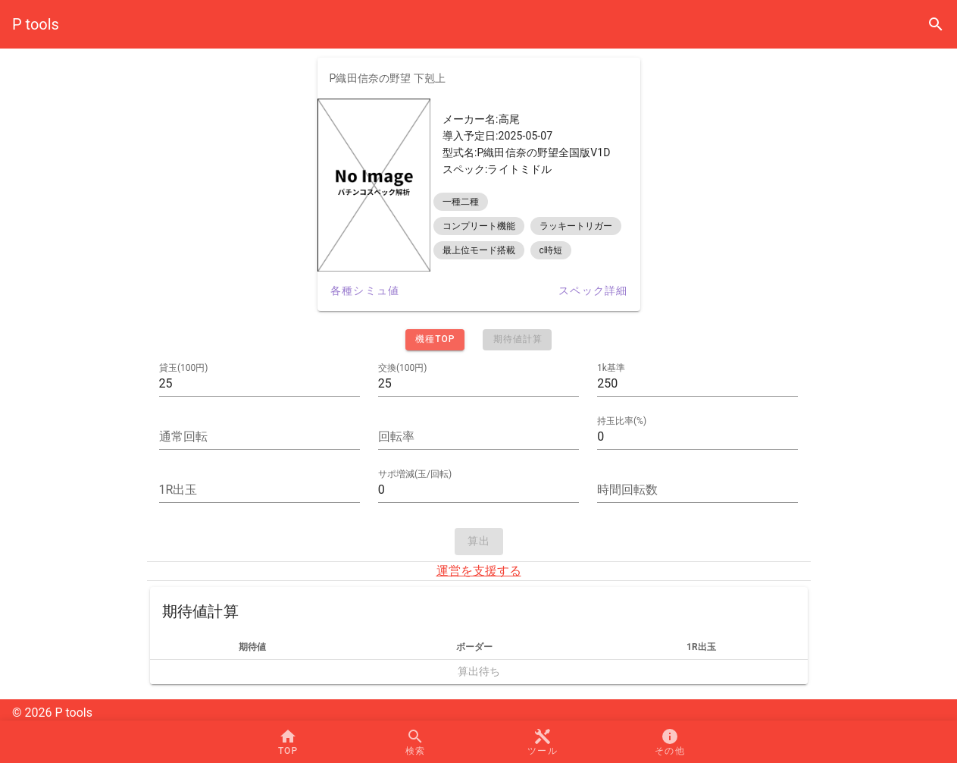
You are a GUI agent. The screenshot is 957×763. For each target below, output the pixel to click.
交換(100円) (402, 368)
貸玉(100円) (183, 368)
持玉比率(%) (621, 421)
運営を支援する (478, 571)
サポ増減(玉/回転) (415, 474)
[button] (542, 742)
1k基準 (611, 368)
